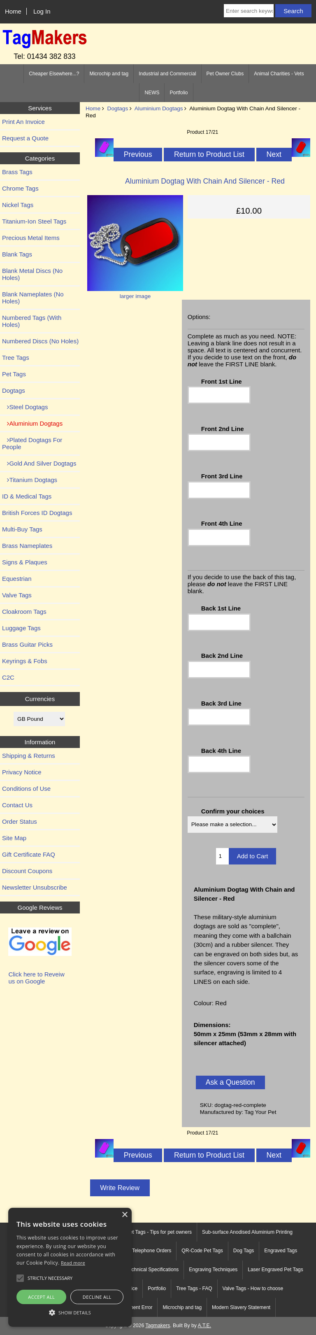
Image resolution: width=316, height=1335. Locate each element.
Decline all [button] (97, 1297)
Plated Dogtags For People (32, 443)
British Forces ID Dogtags (37, 512)
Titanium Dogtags (29, 479)
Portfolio (179, 93)
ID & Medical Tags (26, 496)
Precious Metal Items (31, 237)
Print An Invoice (23, 121)
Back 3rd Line (221, 703)
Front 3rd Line (222, 476)
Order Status (19, 821)
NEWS (151, 93)
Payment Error (136, 1307)
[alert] (70, 1267)
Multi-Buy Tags (22, 529)
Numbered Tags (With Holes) (31, 321)
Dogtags (117, 108)
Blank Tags (17, 254)
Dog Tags (243, 1250)
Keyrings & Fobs (24, 660)
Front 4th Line (221, 523)
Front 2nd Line (222, 428)
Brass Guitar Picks (27, 644)
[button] (69, 1312)
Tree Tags (15, 357)
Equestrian (17, 578)
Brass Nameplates (27, 545)
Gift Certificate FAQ (28, 854)
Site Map (14, 837)
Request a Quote (25, 138)
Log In (42, 11)
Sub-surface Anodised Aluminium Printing (247, 1232)
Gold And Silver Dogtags (39, 463)
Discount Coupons (27, 870)
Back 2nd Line (222, 655)
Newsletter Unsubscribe (34, 887)
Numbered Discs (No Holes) (40, 341)
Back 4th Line (221, 750)
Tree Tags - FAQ (194, 1288)
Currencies (40, 698)
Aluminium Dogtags (159, 108)
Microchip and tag (108, 74)
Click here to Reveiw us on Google (36, 978)
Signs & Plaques (24, 562)
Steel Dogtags (25, 406)
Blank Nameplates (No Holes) (33, 298)
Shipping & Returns (28, 755)
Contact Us (17, 804)
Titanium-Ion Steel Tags (34, 221)
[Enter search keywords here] (249, 10)
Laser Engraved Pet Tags (275, 1269)
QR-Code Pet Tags (202, 1250)
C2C (8, 677)
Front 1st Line (221, 381)
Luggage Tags (21, 627)
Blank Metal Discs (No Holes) (32, 274)
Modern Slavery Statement (241, 1307)
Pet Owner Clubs (225, 74)
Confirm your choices (233, 811)
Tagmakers (157, 1325)
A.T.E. (204, 1325)
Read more (73, 1263)
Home (13, 11)
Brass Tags (17, 171)
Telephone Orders (151, 1250)
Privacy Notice (22, 772)
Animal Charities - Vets (279, 74)
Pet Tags (14, 373)
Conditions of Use (26, 788)
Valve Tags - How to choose (253, 1288)
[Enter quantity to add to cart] (222, 856)
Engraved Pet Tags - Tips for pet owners (148, 1232)
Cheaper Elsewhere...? (54, 74)
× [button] (124, 1215)
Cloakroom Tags (24, 611)
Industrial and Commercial (167, 74)
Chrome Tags (20, 188)
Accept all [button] (41, 1297)
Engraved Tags (280, 1250)
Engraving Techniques (213, 1269)
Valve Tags (17, 595)
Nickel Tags (17, 204)
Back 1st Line (221, 608)
